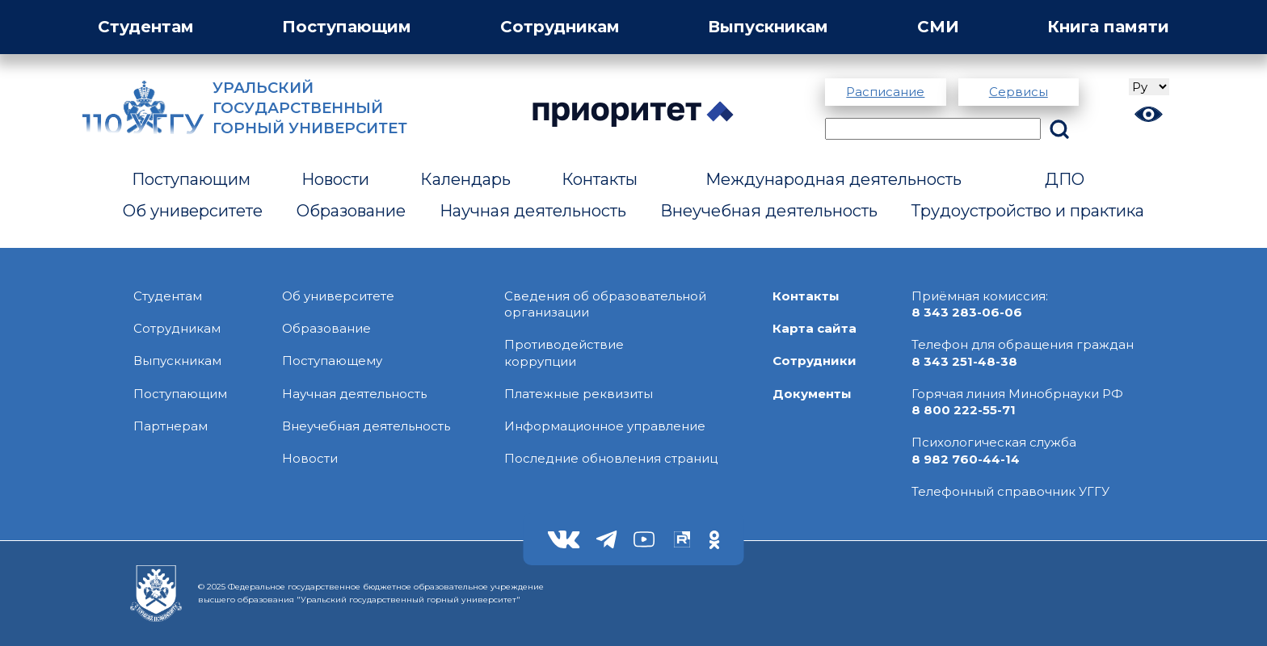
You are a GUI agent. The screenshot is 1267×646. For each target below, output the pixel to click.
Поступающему (332, 360)
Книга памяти (1108, 26)
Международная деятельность (833, 179)
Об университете (193, 210)
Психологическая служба (993, 442)
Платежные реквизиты (578, 393)
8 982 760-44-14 (965, 459)
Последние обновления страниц (611, 458)
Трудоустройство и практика (1027, 210)
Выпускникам (768, 26)
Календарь (465, 179)
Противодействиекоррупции (564, 352)
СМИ (938, 26)
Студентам (146, 26)
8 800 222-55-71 (963, 409)
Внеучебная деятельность (769, 210)
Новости (335, 179)
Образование (351, 210)
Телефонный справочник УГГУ (1010, 491)
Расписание (885, 91)
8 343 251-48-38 (964, 361)
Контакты (600, 179)
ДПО (1064, 179)
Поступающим (346, 26)
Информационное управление (604, 426)
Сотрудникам (560, 26)
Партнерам (170, 426)
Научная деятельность (533, 210)
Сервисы (1018, 91)
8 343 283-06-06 (966, 312)
